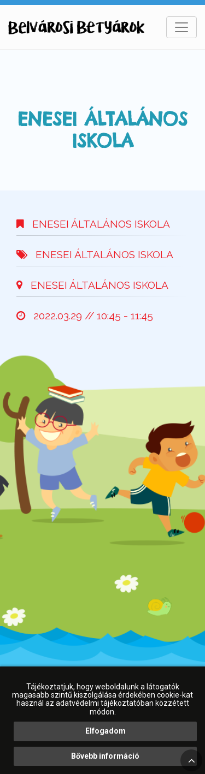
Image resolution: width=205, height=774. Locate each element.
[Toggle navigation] (181, 27)
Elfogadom (105, 731)
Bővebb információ (105, 756)
